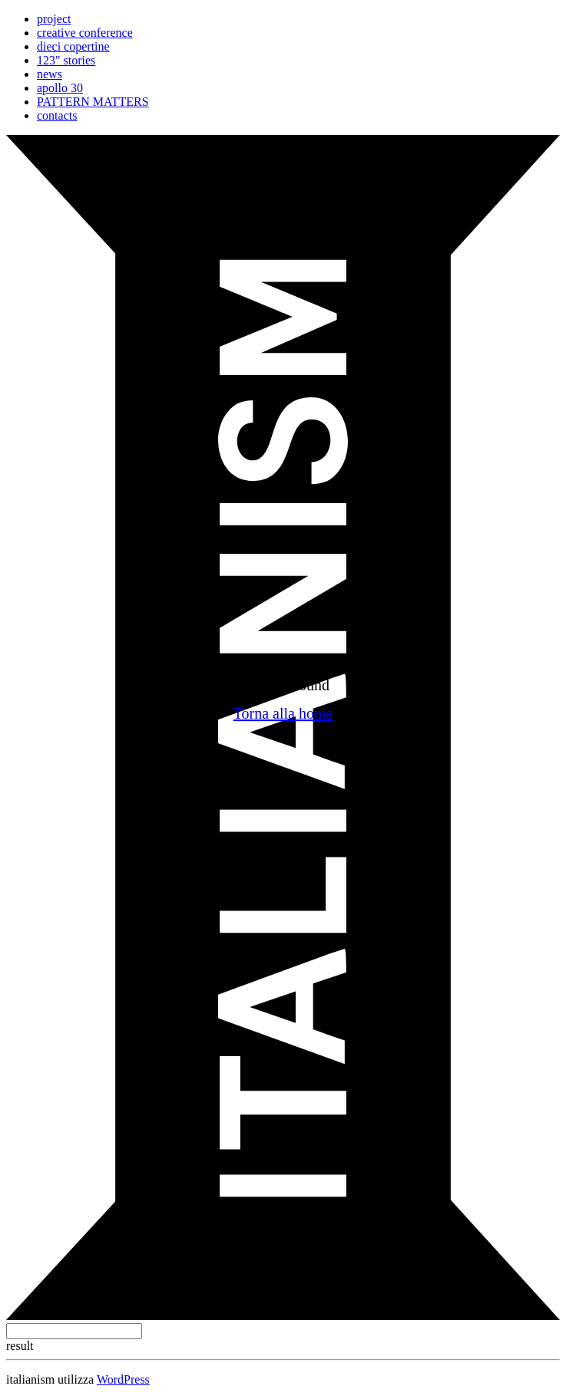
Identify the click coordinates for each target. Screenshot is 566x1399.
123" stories (66, 60)
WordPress (123, 1379)
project (54, 18)
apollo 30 (60, 87)
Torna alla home (283, 713)
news (49, 74)
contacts (57, 115)
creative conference (85, 32)
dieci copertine (73, 46)
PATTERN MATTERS (93, 101)
